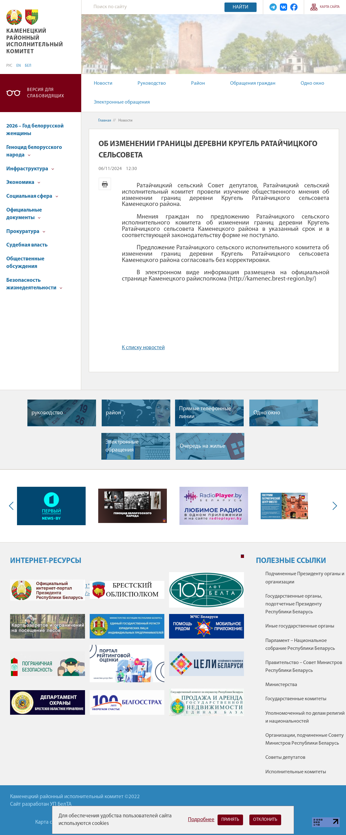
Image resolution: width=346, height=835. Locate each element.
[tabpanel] (127, 647)
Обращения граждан (252, 83)
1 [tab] (242, 556)
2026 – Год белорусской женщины (35, 129)
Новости (103, 83)
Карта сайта (330, 7)
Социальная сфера (32, 196)
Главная (104, 120)
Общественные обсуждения (25, 262)
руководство (47, 413)
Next (333, 506)
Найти (240, 7)
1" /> (47, 590)
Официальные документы (24, 213)
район (113, 413)
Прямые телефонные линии (205, 413)
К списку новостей (143, 347)
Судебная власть (27, 245)
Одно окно (312, 83)
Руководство (152, 83)
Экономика (23, 182)
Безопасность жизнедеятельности (34, 284)
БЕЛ (28, 66)
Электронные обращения (122, 102)
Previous (12, 506)
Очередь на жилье (202, 446)
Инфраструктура (30, 169)
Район (198, 83)
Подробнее (201, 819)
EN (18, 66)
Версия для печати (105, 184)
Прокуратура (25, 231)
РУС (9, 66)
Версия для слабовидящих (45, 93)
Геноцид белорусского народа (34, 151)
